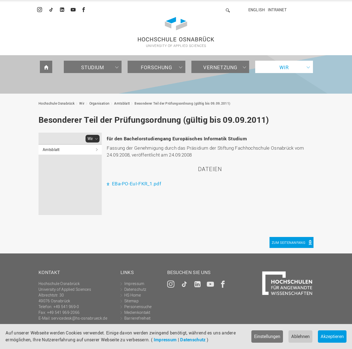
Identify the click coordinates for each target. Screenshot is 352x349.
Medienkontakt (137, 312)
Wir (284, 67)
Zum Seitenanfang (288, 242)
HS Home (132, 295)
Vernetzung (220, 67)
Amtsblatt (122, 103)
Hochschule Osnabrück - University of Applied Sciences (176, 32)
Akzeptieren (332, 336)
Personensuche (138, 306)
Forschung (156, 67)
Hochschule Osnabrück (56, 103)
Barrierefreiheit (137, 318)
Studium (92, 67)
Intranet (277, 9)
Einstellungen (267, 336)
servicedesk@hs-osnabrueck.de (79, 318)
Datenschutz (192, 340)
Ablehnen (300, 336)
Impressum (165, 340)
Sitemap (131, 300)
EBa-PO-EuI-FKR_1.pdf (136, 183)
